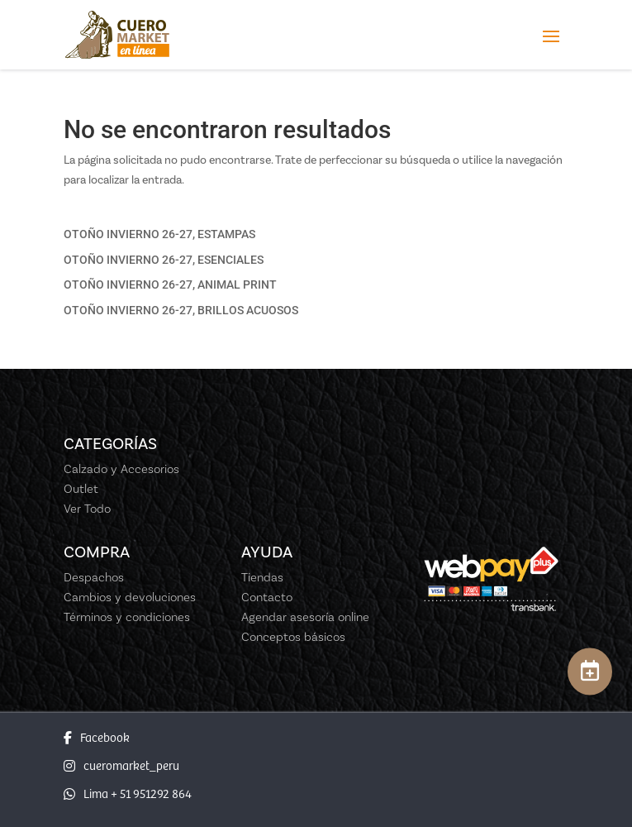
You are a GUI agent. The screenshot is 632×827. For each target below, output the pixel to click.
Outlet (81, 488)
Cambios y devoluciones (130, 597)
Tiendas (262, 577)
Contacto (266, 597)
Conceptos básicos (293, 636)
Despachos (94, 577)
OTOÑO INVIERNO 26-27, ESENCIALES (164, 259)
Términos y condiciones (127, 616)
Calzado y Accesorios (121, 468)
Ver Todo (87, 508)
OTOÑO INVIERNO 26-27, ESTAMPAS (159, 234)
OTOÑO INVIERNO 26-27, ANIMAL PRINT (170, 284)
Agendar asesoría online (305, 616)
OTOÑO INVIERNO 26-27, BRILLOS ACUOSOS (181, 310)
